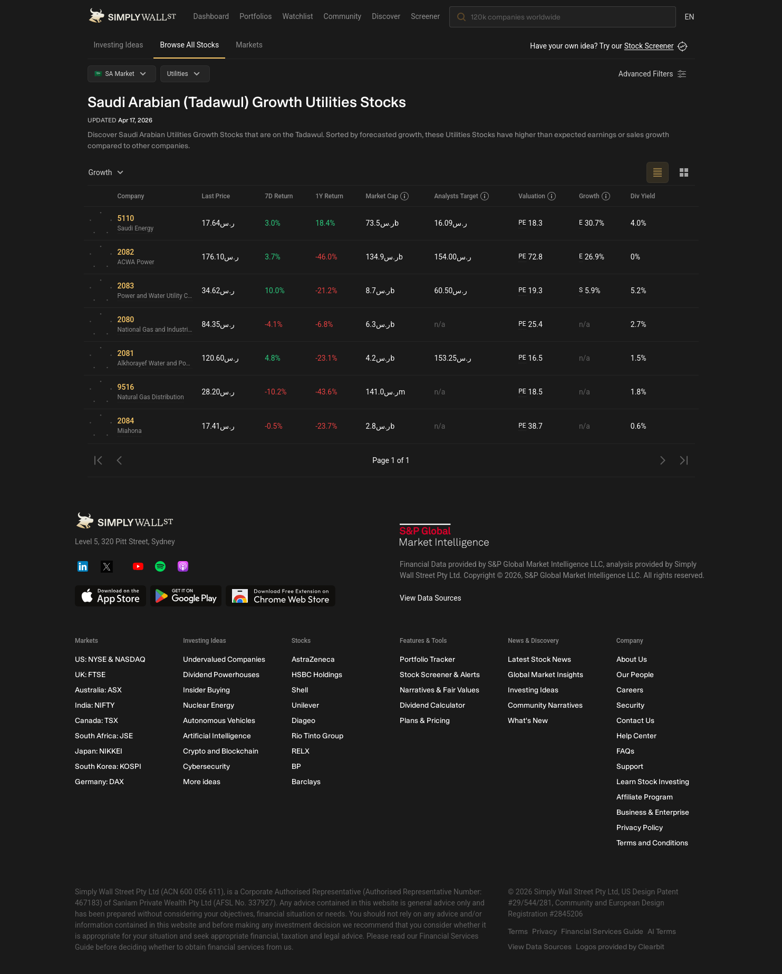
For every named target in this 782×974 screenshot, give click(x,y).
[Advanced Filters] (653, 73)
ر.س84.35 (218, 324)
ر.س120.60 (220, 358)
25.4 (530, 325)
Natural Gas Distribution (151, 397)
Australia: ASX (98, 690)
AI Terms (662, 931)
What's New (528, 720)
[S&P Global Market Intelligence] (444, 537)
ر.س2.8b (380, 426)
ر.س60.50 (451, 290)
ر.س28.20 (218, 392)
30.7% (591, 223)
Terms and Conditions (652, 842)
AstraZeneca (312, 659)
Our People (634, 674)
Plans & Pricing (424, 720)
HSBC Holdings (316, 674)
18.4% (326, 223)
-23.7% (326, 426)
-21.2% (326, 290)
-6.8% (325, 324)
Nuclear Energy (208, 705)
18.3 (530, 223)
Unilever (304, 705)
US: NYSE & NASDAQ (110, 659)
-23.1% (326, 358)
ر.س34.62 (218, 290)
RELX (300, 751)
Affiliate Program (644, 797)
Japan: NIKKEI (98, 751)
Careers (629, 690)
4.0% (638, 223)
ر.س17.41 (218, 426)
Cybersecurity (206, 766)
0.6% (638, 426)
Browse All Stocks (189, 45)
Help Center (636, 735)
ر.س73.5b (382, 223)
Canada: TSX (96, 720)
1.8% (638, 392)
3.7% (273, 257)
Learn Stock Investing (652, 781)
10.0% (275, 290)
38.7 (530, 426)
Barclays (305, 781)
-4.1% (274, 324)
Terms (518, 931)
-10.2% (276, 392)
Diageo (303, 720)
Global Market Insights (545, 674)
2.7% (638, 324)
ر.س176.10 (220, 257)
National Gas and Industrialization (156, 330)
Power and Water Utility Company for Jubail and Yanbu (156, 296)
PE (522, 223)
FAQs (625, 751)
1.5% (638, 358)
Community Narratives (545, 705)
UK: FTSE (90, 674)
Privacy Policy (639, 827)
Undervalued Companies (224, 659)
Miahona (130, 431)
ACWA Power (136, 262)
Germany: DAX (99, 781)
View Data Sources (430, 598)
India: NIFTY (94, 705)
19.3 (530, 291)
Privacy (544, 931)
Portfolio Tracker (427, 659)
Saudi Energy (136, 229)
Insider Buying (206, 690)
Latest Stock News (539, 659)
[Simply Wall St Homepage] (132, 16)
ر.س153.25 (453, 358)
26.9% (591, 257)
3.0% (273, 223)
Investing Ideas (118, 45)
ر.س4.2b (380, 358)
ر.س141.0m (386, 392)
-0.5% (274, 426)
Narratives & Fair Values (439, 690)
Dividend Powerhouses (221, 674)
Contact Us (635, 720)
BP (296, 766)
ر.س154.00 (453, 257)
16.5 (530, 358)
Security (630, 705)
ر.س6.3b (380, 324)
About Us (631, 659)
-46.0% (326, 257)
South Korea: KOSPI (108, 766)
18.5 (530, 392)
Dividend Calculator (432, 705)
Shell (299, 690)
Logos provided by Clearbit (620, 946)
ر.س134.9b (384, 257)
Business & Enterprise (652, 812)
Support (629, 766)
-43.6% (326, 392)
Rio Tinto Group (317, 735)
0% (635, 257)
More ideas (201, 781)
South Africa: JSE (104, 735)
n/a (440, 324)
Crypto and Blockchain (220, 751)
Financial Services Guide (602, 931)
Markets (249, 45)
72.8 (530, 257)
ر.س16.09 (451, 223)
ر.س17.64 (218, 223)
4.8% (273, 358)
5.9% (590, 291)
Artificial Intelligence (217, 735)
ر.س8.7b (380, 290)
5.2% (638, 290)
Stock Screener (649, 46)
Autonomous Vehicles (219, 720)
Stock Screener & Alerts (439, 674)
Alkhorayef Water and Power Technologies (156, 364)
